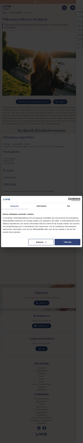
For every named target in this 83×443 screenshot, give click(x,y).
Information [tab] (42, 206)
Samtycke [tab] (14, 206)
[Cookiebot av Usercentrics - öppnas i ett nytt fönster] (70, 199)
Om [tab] (68, 206)
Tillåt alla (67, 242)
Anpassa (41, 242)
